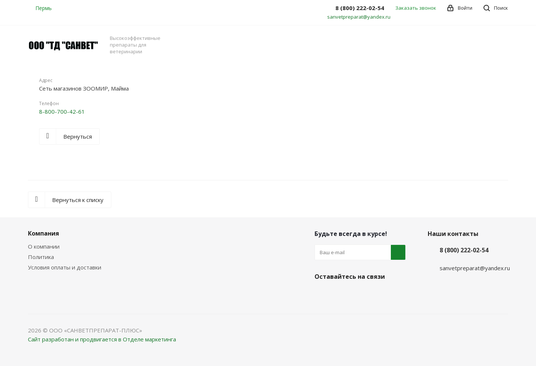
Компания (43, 233)
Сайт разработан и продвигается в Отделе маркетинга (102, 339)
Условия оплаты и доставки (64, 267)
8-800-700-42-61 (62, 111)
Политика (41, 257)
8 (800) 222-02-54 (464, 250)
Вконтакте (322, 294)
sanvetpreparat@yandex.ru (358, 16)
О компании (44, 246)
